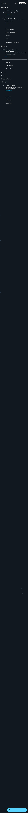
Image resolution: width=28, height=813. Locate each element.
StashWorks (6, 79)
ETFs (7, 39)
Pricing (4, 76)
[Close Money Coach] (17, 810)
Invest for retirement (11, 32)
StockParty (9, 103)
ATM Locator (9, 65)
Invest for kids (10, 29)
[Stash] (4, 3)
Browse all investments (12, 42)
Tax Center (9, 100)
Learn (3, 73)
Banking (8, 62)
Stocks (8, 35)
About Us (8, 96)
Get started (22, 3)
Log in (15, 3)
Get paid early (10, 69)
